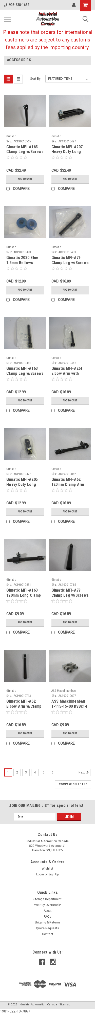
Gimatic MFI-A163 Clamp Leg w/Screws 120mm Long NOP (25, 151)
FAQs (47, 916)
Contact (47, 934)
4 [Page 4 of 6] (35, 772)
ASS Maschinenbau (63, 691)
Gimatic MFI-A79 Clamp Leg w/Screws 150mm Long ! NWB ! (70, 262)
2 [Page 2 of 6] (17, 772)
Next (84, 772)
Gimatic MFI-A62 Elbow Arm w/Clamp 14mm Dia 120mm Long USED (23, 709)
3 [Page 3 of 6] (26, 772)
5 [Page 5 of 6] (44, 772)
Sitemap (64, 1004)
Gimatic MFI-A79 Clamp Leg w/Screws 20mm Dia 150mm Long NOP (70, 598)
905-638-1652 (16, 5)
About (48, 911)
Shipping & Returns (47, 922)
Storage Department (47, 899)
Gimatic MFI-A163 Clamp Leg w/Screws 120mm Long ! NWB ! (25, 373)
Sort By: (35, 78)
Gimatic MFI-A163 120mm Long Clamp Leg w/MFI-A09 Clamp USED (23, 598)
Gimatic (11, 136)
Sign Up (53, 874)
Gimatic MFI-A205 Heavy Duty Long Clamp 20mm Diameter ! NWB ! (22, 487)
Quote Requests (47, 928)
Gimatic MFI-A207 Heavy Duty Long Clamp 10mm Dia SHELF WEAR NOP (67, 154)
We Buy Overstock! (47, 905)
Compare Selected (73, 784)
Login (40, 874)
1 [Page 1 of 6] (8, 772)
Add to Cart (25, 179)
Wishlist (47, 868)
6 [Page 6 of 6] (52, 772)
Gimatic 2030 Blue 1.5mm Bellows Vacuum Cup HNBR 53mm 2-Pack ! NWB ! (25, 265)
